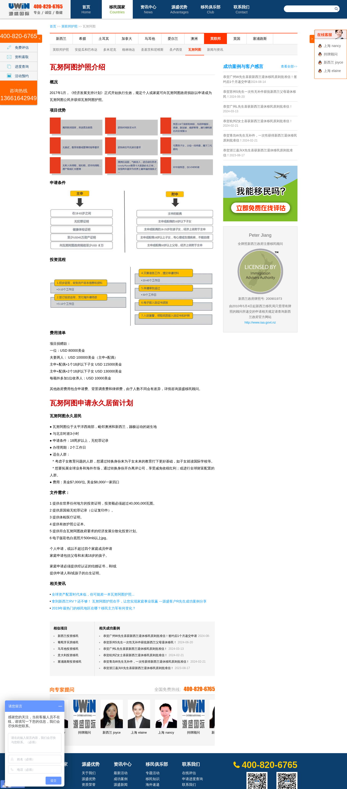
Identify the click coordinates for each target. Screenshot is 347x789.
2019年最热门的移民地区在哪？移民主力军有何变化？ (94, 608)
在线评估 (189, 773)
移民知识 (153, 779)
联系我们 (241, 9)
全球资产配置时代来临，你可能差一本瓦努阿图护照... (93, 594)
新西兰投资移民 (68, 636)
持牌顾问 (331, 54)
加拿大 (127, 39)
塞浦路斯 (260, 39)
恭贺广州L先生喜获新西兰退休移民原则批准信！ (135, 648)
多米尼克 (109, 49)
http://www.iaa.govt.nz (260, 322)
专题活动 (153, 773)
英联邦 (215, 39)
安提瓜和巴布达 (86, 49)
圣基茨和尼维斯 (152, 49)
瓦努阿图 (194, 49)
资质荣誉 (89, 785)
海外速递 (153, 785)
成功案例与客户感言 (243, 66)
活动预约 (22, 76)
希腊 (82, 39)
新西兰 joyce (333, 62)
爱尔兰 (173, 39)
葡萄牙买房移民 (68, 642)
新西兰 (61, 39)
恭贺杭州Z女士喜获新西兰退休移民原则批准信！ (135, 655)
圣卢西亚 (175, 49)
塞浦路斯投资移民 (69, 661)
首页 (86, 9)
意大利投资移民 (68, 655)
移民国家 (117, 9)
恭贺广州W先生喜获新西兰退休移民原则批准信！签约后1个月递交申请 (150, 636)
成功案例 (121, 779)
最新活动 (121, 773)
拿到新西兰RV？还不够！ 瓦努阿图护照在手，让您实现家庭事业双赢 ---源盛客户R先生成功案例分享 (129, 601)
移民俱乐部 (210, 9)
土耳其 (104, 39)
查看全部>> (289, 66)
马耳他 (150, 39)
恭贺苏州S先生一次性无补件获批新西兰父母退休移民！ (140, 642)
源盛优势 (179, 9)
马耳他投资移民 (68, 648)
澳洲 (194, 39)
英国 (236, 39)
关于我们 (89, 773)
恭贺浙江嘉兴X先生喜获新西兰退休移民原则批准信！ (138, 668)
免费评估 (22, 47)
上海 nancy (332, 46)
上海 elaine (332, 71)
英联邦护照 (69, 26)
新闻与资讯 (215, 49)
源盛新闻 (121, 785)
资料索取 (22, 57)
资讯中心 (148, 9)
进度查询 (22, 67)
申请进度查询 (192, 779)
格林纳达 (128, 49)
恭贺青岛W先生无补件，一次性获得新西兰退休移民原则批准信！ (146, 661)
